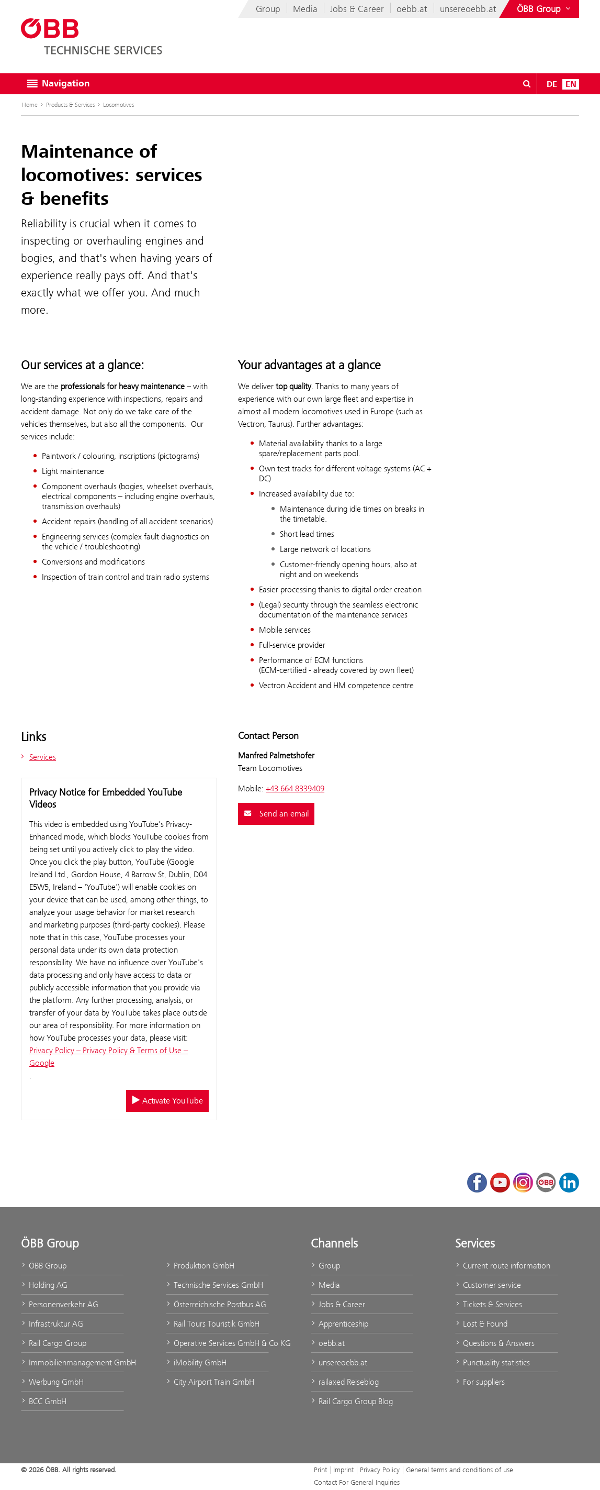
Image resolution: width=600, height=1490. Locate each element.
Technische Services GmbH (214, 1285)
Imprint (343, 1469)
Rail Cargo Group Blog (352, 1401)
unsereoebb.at (468, 9)
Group (268, 9)
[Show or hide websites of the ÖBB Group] (545, 9)
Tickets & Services (488, 1304)
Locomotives (118, 104)
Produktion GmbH (200, 1266)
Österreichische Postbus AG (216, 1304)
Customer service (488, 1285)
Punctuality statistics (492, 1362)
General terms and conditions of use (459, 1469)
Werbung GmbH (52, 1382)
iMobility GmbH (196, 1362)
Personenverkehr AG (59, 1304)
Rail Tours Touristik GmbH (212, 1324)
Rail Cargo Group (53, 1343)
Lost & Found (481, 1324)
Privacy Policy (380, 1469)
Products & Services (70, 104)
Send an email (276, 814)
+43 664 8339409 (295, 788)
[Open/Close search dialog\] (526, 83)
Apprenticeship (339, 1324)
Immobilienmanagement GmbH (72, 1362)
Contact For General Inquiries (357, 1482)
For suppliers (480, 1382)
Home (30, 104)
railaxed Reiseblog (345, 1382)
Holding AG (44, 1285)
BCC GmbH (43, 1401)
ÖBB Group (43, 1266)
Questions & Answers (495, 1343)
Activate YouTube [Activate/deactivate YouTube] (167, 1101)
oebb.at (412, 9)
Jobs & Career (357, 9)
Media (305, 9)
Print (320, 1469)
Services (37, 757)
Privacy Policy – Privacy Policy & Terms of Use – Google (108, 1056)
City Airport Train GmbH (210, 1382)
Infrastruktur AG (52, 1324)
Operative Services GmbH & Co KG (217, 1343)
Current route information (502, 1266)
